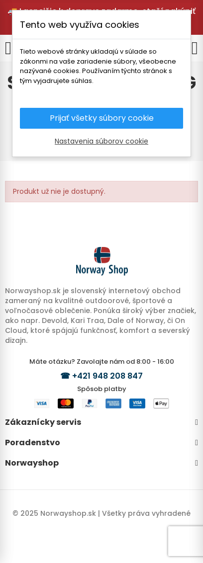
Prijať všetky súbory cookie (102, 118)
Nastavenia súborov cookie (101, 141)
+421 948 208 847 (107, 376)
